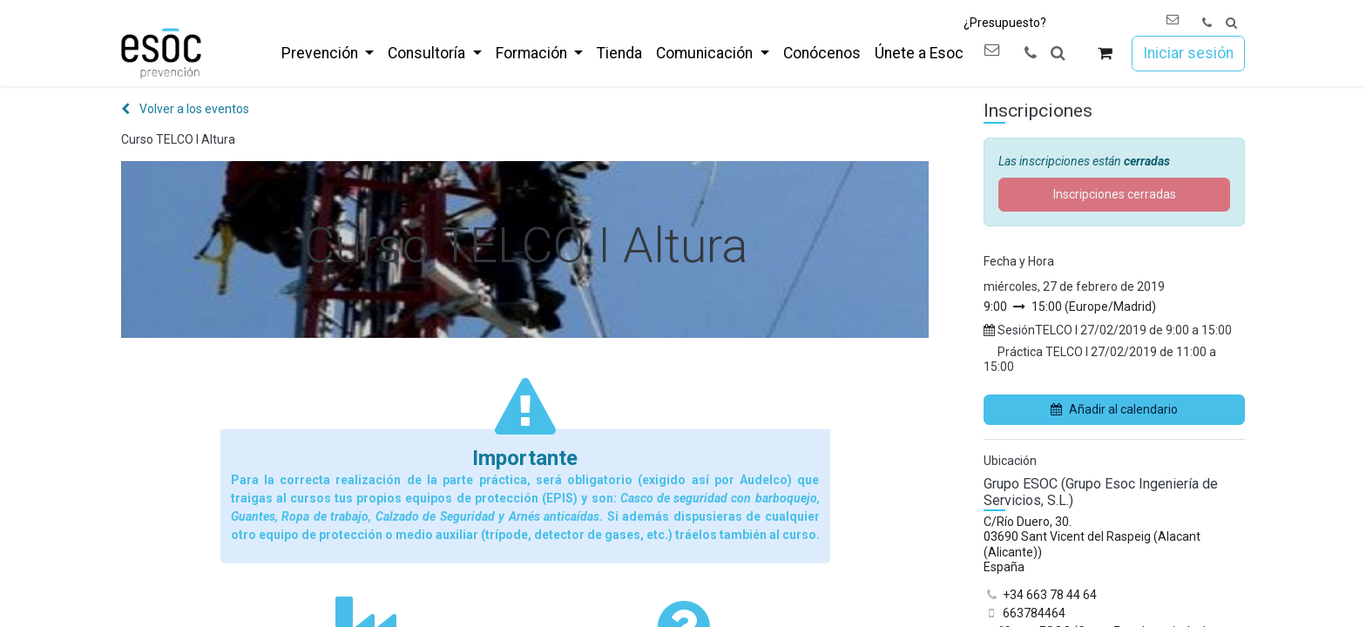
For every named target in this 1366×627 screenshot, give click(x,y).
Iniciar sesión (1188, 53)
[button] (1231, 23)
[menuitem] (327, 53)
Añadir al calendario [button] (1114, 409)
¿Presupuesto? (1005, 23)
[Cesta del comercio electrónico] (1105, 53)
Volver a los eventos (185, 109)
